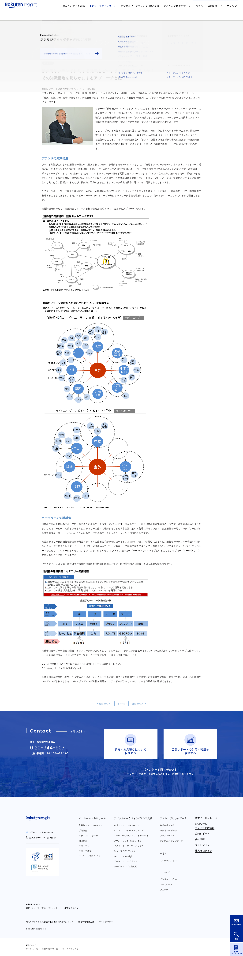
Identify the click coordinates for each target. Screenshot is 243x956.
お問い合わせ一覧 (50, 948)
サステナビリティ (70, 948)
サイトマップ (161, 7)
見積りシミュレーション (90, 825)
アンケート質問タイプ (89, 856)
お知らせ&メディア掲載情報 (121, 7)
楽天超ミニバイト (72, 908)
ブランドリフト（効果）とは (128, 840)
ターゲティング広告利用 (125, 866)
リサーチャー (85, 845)
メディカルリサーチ (88, 835)
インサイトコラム (168, 879)
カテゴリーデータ (168, 830)
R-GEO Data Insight (123, 856)
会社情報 (144, 7)
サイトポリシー (106, 921)
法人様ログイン (180, 7)
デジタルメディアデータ (171, 840)
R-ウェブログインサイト (126, 851)
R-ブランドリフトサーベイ (127, 825)
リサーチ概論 (85, 851)
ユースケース (166, 884)
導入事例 (164, 889)
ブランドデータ (167, 835)
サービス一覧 (32, 948)
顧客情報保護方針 (86, 921)
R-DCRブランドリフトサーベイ (129, 830)
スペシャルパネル (168, 860)
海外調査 (83, 840)
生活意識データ (167, 825)
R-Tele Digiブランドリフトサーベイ (131, 835)
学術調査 (83, 830)
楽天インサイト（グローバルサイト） (43, 908)
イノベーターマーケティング (128, 845)
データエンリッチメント (126, 861)
